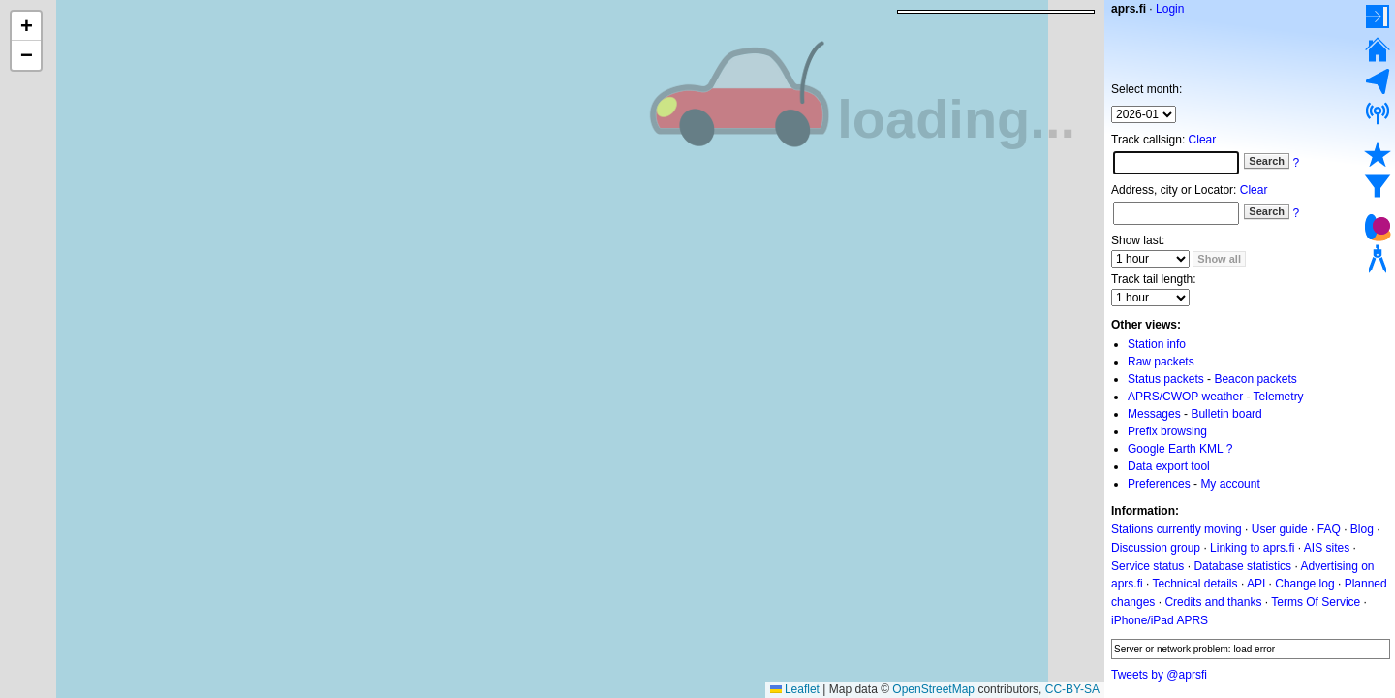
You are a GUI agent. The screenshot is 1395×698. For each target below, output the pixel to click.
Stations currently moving (1176, 529)
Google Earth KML (1175, 449)
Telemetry (1279, 396)
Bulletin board (1226, 414)
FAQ (1329, 529)
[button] (26, 26)
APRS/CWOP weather (1185, 396)
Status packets (1166, 379)
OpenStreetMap (933, 689)
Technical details (1194, 583)
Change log (1304, 583)
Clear (1203, 139)
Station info (1157, 344)
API (1256, 583)
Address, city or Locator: (1173, 190)
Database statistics (1242, 565)
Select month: (1146, 89)
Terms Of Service (1315, 602)
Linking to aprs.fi (1252, 548)
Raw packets (1161, 361)
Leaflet (795, 689)
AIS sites (1326, 548)
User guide (1280, 529)
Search (1267, 161)
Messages (1154, 414)
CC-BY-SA (1072, 689)
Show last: (1137, 240)
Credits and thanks (1212, 602)
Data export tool (1169, 466)
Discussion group (1155, 548)
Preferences (1159, 484)
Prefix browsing (1167, 431)
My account (1229, 484)
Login (1170, 9)
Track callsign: (1148, 139)
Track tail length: (1153, 279)
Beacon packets (1255, 379)
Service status (1147, 565)
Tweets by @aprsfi (1159, 675)
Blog (1362, 529)
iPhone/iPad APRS (1159, 620)
